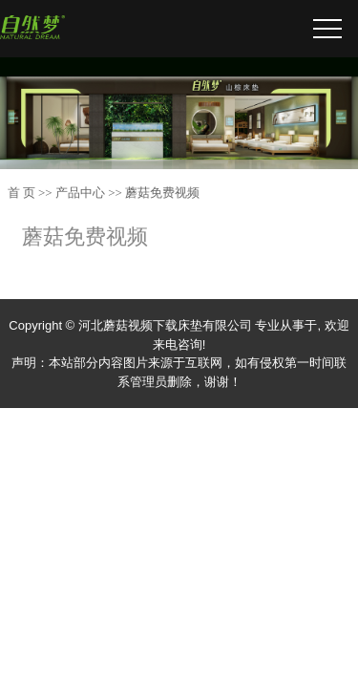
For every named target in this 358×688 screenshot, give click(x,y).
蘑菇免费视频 (162, 192)
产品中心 (80, 192)
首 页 (21, 192)
